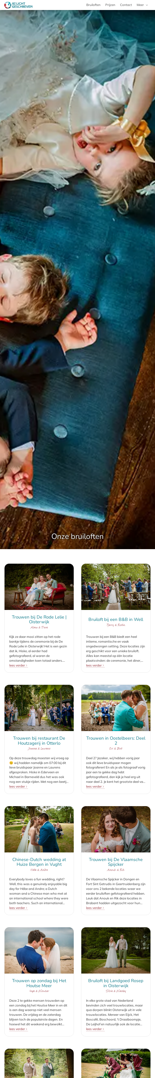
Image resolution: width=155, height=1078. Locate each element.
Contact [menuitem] (126, 5)
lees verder (17, 665)
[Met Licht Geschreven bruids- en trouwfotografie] (18, 5)
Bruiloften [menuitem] (93, 5)
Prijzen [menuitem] (110, 5)
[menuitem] (142, 5)
